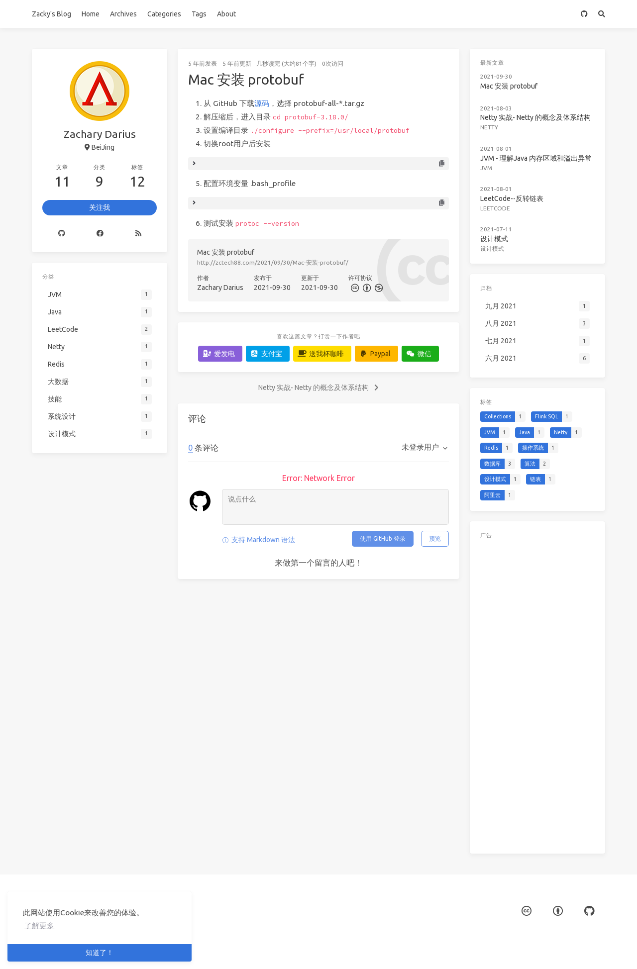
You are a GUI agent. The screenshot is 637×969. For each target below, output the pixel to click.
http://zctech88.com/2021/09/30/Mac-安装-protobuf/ (272, 262)
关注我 (99, 207)
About (226, 14)
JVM (486, 168)
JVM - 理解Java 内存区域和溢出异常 (536, 158)
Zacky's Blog (51, 14)
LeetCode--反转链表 (511, 198)
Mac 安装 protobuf (508, 86)
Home (91, 14)
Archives (123, 14)
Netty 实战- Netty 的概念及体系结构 (535, 117)
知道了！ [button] (99, 953)
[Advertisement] (537, 694)
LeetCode (495, 208)
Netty (489, 127)
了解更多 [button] (39, 925)
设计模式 (494, 239)
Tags (199, 14)
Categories (164, 14)
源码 (261, 103)
